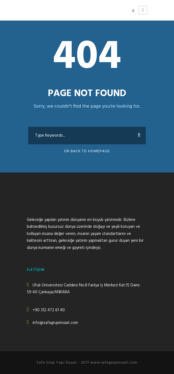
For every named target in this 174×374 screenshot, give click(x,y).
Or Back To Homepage (87, 151)
